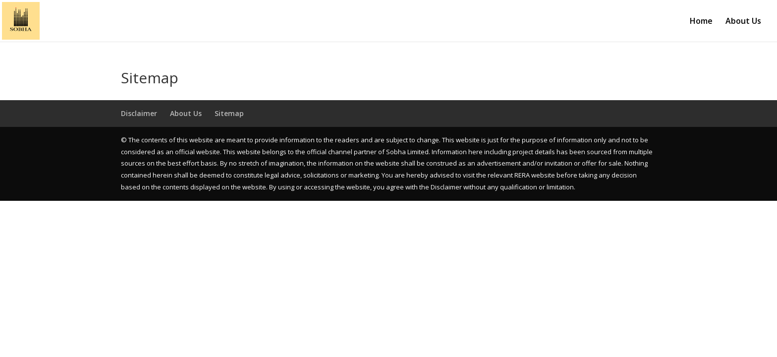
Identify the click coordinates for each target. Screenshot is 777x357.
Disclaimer (139, 113)
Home (701, 21)
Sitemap (229, 113)
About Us (743, 21)
